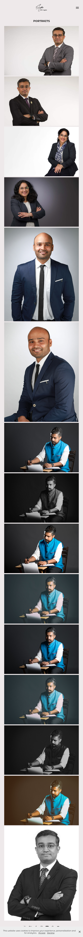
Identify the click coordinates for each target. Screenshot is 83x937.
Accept (41, 933)
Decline (51, 933)
